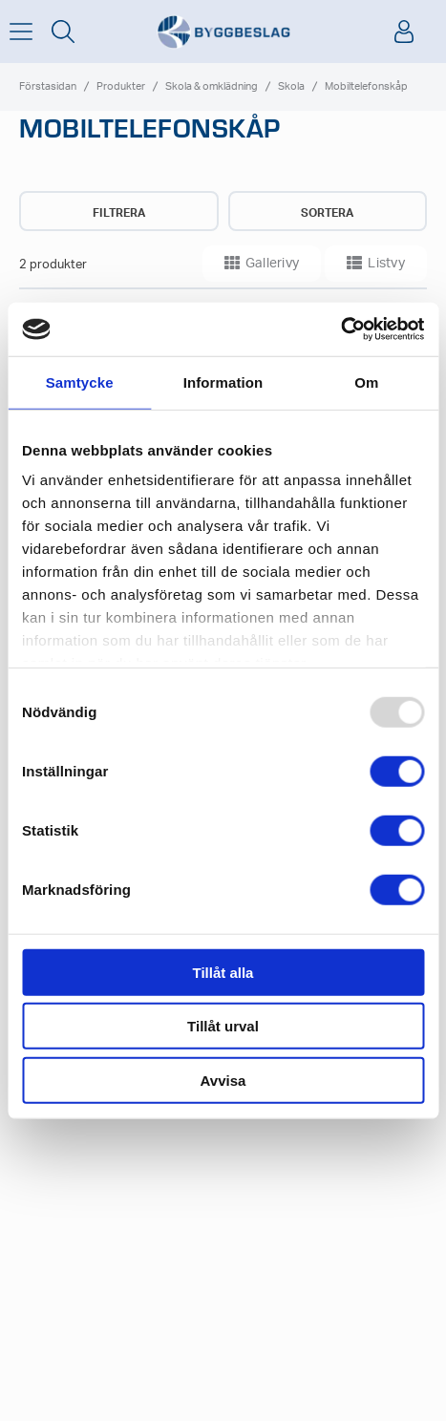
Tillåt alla (223, 972)
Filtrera (119, 213)
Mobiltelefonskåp (366, 86)
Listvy (376, 262)
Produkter (120, 86)
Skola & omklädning (211, 86)
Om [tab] (366, 381)
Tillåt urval (223, 1026)
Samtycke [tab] (80, 381)
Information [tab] (223, 381)
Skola (291, 86)
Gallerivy (262, 262)
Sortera (327, 213)
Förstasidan (47, 86)
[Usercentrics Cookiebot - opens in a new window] (340, 329)
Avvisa (223, 1079)
